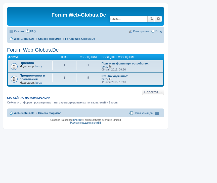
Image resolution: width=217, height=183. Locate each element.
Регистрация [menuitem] (141, 31)
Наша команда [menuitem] (143, 113)
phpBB (77, 120)
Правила (27, 63)
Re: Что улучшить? (115, 76)
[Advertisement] (179, 100)
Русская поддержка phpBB (85, 122)
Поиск (151, 19)
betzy (38, 66)
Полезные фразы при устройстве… (126, 63)
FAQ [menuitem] (33, 31)
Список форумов (49, 38)
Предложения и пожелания (32, 77)
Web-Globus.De (24, 38)
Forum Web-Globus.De (80, 38)
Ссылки (19, 31)
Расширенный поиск (158, 19)
